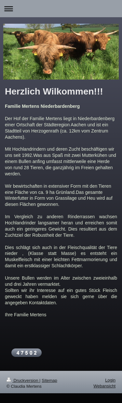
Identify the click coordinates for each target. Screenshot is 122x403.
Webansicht (104, 386)
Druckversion (23, 380)
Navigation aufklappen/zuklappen (61, 9)
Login (110, 380)
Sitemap (49, 380)
